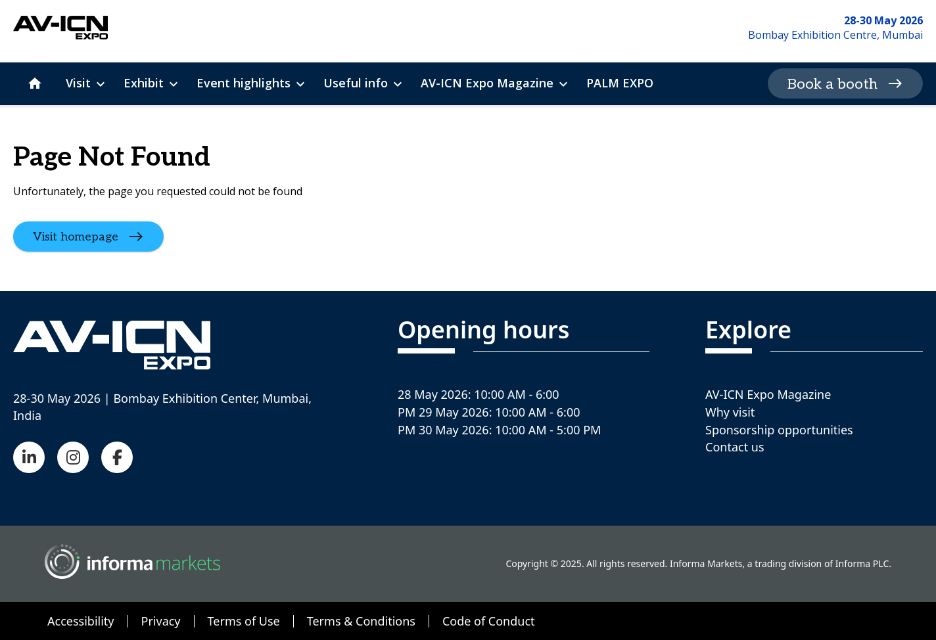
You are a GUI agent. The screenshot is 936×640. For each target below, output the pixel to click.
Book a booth (832, 84)
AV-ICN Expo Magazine (768, 394)
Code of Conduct (488, 621)
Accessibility (80, 621)
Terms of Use (244, 621)
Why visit (730, 412)
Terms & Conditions (361, 621)
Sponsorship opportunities (779, 430)
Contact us (734, 447)
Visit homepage (75, 236)
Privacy (161, 621)
